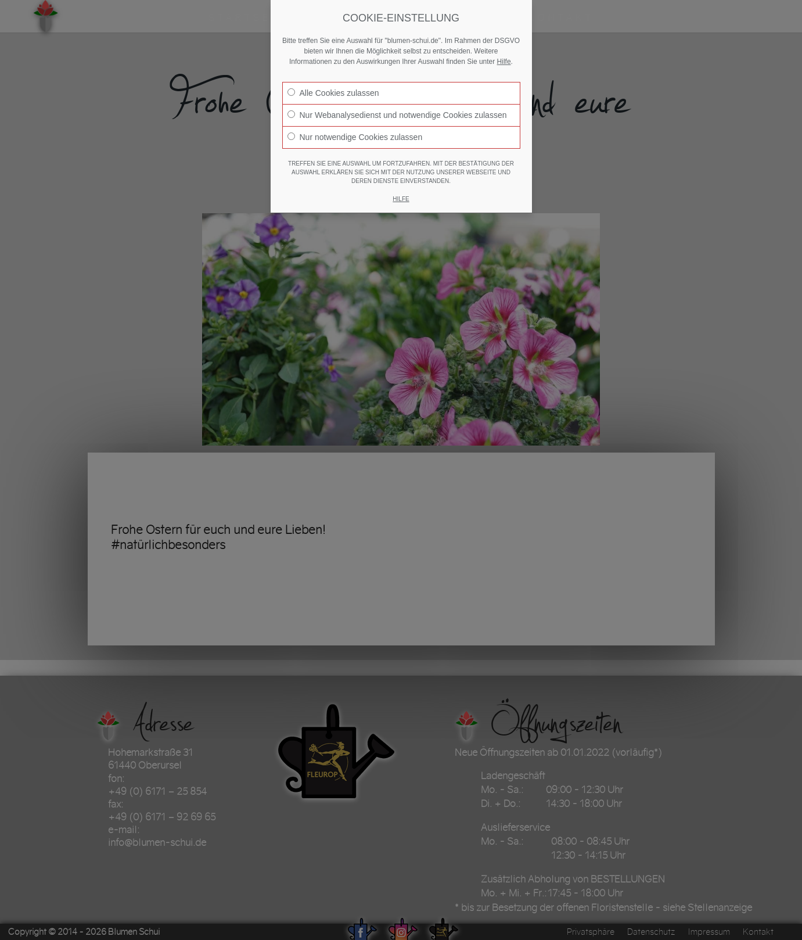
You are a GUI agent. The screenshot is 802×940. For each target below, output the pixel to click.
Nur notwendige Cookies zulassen (355, 137)
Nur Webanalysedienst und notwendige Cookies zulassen (397, 115)
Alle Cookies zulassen (333, 93)
